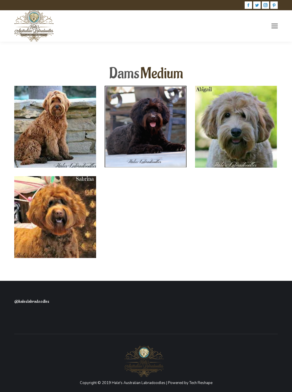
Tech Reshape (200, 382)
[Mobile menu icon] (274, 26)
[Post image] (55, 127)
